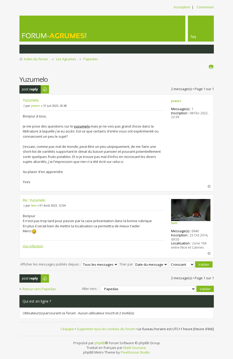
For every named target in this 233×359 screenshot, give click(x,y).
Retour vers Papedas (39, 289)
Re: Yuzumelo (34, 200)
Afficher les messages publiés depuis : (69, 264)
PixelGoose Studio (135, 352)
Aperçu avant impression (211, 66)
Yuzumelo (31, 100)
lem (34, 205)
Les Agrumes (66, 59)
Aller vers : (90, 288)
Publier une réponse (34, 89)
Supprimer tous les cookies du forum (106, 329)
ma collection (33, 246)
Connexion (205, 7)
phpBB (100, 343)
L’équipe (67, 329)
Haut (209, 186)
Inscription (182, 7)
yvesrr (35, 106)
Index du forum (36, 59)
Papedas (90, 59)
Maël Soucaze (134, 347)
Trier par (143, 264)
